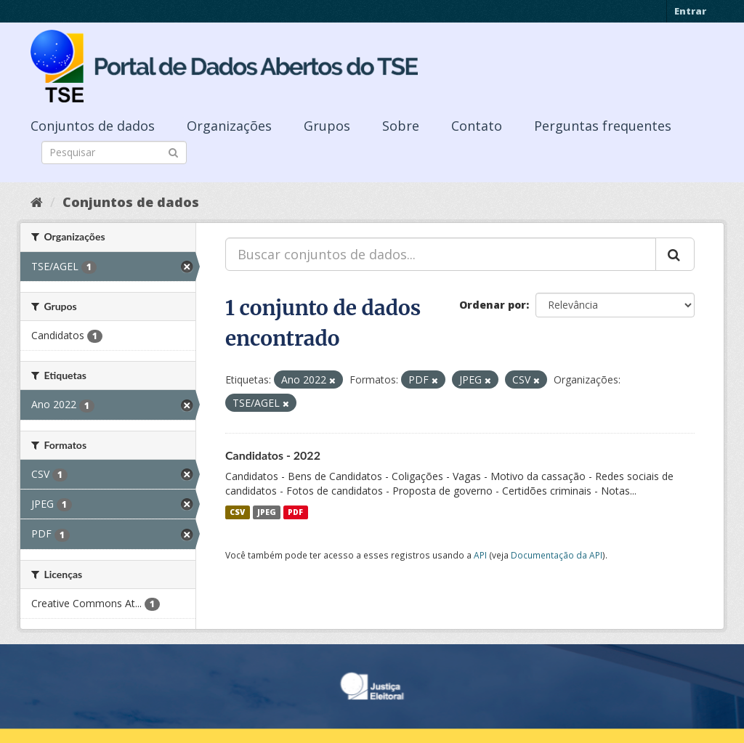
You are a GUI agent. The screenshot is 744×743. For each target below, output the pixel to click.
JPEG (266, 512)
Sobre (400, 125)
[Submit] (173, 151)
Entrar (690, 10)
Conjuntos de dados (93, 125)
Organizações (229, 125)
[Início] (37, 202)
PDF (295, 512)
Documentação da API (556, 555)
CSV (237, 512)
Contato (476, 125)
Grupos (327, 125)
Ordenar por (492, 305)
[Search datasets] (114, 152)
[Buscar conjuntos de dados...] (440, 254)
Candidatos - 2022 (272, 455)
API (480, 555)
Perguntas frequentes (602, 125)
